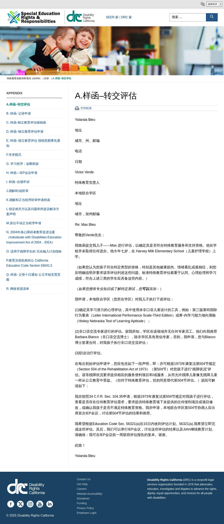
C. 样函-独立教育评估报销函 (26, 122)
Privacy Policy (85, 508)
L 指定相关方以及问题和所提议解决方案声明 (32, 211)
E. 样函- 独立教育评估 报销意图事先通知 (33, 143)
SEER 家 (112, 17)
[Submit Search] (212, 17)
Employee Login (86, 512)
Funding (82, 503)
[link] (80, 21)
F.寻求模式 (13, 154)
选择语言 (212, 4)
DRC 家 (126, 17)
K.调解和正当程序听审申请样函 (28, 200)
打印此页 (86, 108)
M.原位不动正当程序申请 (23, 223)
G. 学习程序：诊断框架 (22, 163)
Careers (82, 488)
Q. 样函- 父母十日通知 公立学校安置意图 (33, 277)
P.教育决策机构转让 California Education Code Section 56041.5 (29, 263)
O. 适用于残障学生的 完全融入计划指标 (34, 251)
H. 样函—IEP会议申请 (21, 172)
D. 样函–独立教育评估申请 (24, 131)
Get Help (82, 484)
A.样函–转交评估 (18, 104)
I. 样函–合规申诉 (17, 182)
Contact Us (83, 479)
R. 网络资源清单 (17, 288)
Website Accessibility (89, 493)
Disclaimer (83, 498)
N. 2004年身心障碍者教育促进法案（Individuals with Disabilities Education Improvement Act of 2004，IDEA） (34, 237)
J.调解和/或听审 (17, 191)
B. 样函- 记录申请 (18, 113)
